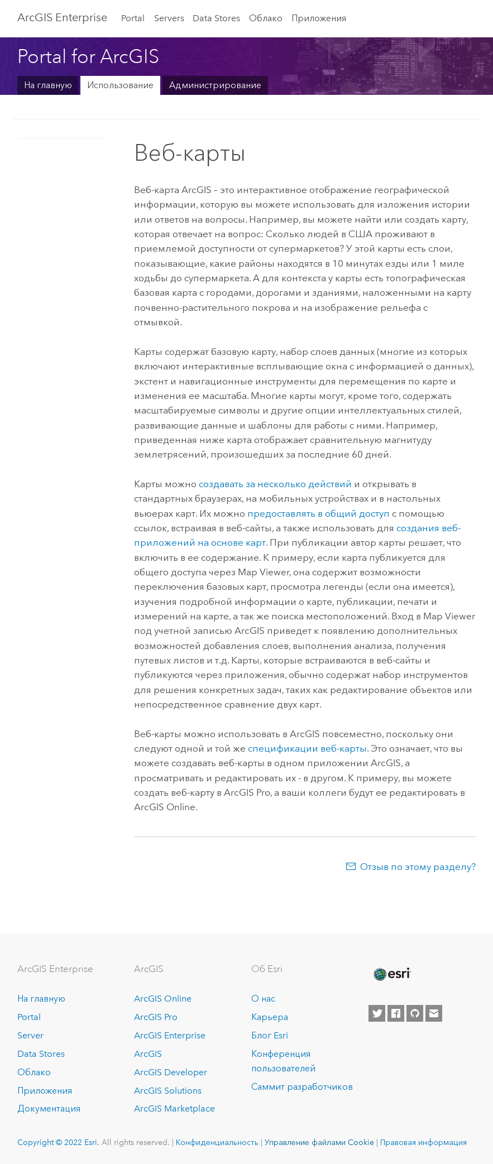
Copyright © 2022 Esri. (58, 1142)
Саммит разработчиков (302, 1086)
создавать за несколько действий (275, 483)
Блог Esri (269, 1035)
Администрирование (215, 85)
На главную (48, 85)
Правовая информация (423, 1142)
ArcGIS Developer (170, 1072)
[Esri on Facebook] (395, 1013)
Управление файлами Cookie (319, 1142)
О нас (263, 998)
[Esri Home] (391, 974)
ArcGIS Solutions (168, 1090)
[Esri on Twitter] (376, 1013)
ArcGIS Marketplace (174, 1108)
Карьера (269, 1017)
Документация (48, 1108)
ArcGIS (148, 1053)
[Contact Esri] (433, 1013)
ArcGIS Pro (156, 1017)
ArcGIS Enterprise (62, 17)
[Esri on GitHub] (414, 1013)
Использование (120, 85)
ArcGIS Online (163, 998)
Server (30, 1035)
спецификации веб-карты (307, 748)
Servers (169, 18)
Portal (133, 18)
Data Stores (216, 18)
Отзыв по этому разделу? (418, 866)
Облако (266, 18)
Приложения (318, 18)
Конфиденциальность (217, 1142)
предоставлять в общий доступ (318, 513)
